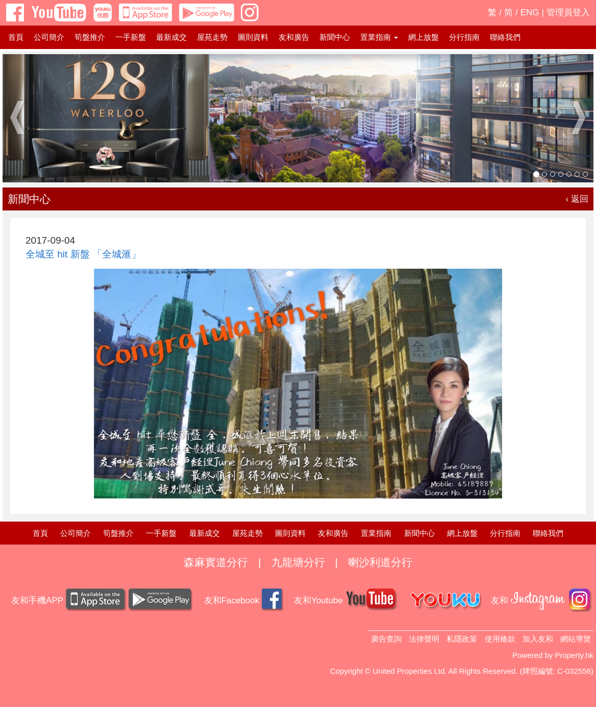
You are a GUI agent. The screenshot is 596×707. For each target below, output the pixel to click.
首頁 (15, 37)
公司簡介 (49, 37)
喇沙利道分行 (380, 562)
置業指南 (376, 533)
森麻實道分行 (216, 562)
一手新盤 (130, 37)
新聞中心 (334, 37)
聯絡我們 (505, 37)
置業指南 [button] (379, 37)
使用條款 (500, 638)
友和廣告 (294, 37)
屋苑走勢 (212, 37)
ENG (529, 12)
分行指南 (464, 37)
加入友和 (538, 638)
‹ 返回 (577, 199)
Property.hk (574, 655)
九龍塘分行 (298, 562)
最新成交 (171, 37)
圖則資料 (253, 37)
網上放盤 (423, 37)
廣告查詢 (386, 638)
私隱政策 (461, 638)
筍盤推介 (89, 37)
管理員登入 (568, 12)
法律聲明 (424, 638)
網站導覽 (575, 638)
